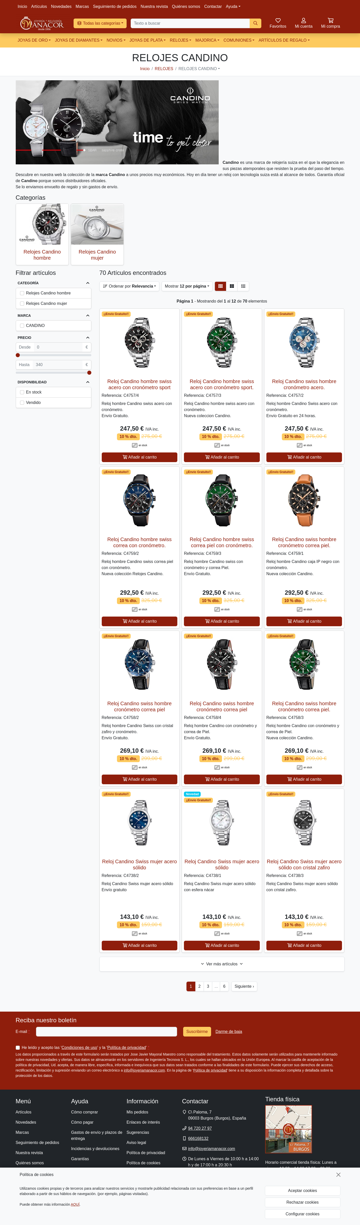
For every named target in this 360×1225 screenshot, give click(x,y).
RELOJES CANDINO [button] (197, 69)
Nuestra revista (154, 6)
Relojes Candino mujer (46, 303)
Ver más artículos (222, 964)
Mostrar (185, 286)
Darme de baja (228, 1031)
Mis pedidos (137, 1112)
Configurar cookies (302, 1214)
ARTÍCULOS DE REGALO (282, 40)
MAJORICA (205, 40)
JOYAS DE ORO (33, 40)
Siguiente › (244, 986)
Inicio (22, 6)
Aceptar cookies (302, 1190)
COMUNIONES (237, 40)
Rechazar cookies (302, 1202)
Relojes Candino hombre (48, 293)
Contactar (213, 6)
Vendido (33, 402)
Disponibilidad (32, 382)
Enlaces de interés (143, 1122)
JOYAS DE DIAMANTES (77, 40)
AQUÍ (75, 1204)
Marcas (82, 6)
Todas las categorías (98, 23)
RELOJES (179, 40)
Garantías (80, 1159)
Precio (24, 338)
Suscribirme (197, 1031)
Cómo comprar (84, 1112)
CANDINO (35, 325)
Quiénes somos (186, 6)
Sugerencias (138, 1132)
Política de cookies (143, 1163)
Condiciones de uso (79, 1047)
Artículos (39, 6)
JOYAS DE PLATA (146, 40)
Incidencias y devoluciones (95, 1149)
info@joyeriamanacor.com (144, 1070)
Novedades (61, 6)
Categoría (28, 283)
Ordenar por (128, 286)
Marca (24, 315)
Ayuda (231, 6)
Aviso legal (136, 1142)
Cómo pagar (82, 1122)
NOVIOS (114, 40)
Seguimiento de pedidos (115, 6)
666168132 (198, 1138)
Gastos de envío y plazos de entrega (96, 1135)
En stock (34, 392)
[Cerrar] (338, 1175)
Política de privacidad (126, 1047)
